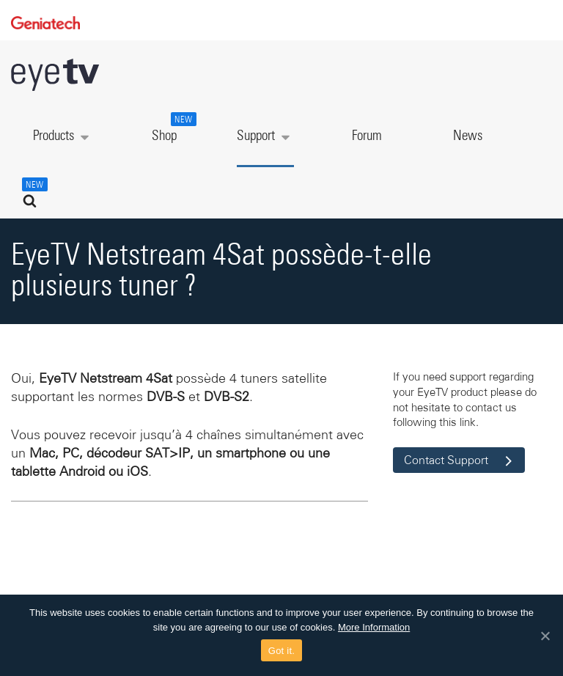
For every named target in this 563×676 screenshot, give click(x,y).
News (467, 136)
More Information (374, 627)
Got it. (281, 650)
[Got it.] (544, 635)
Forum (367, 136)
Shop (172, 127)
